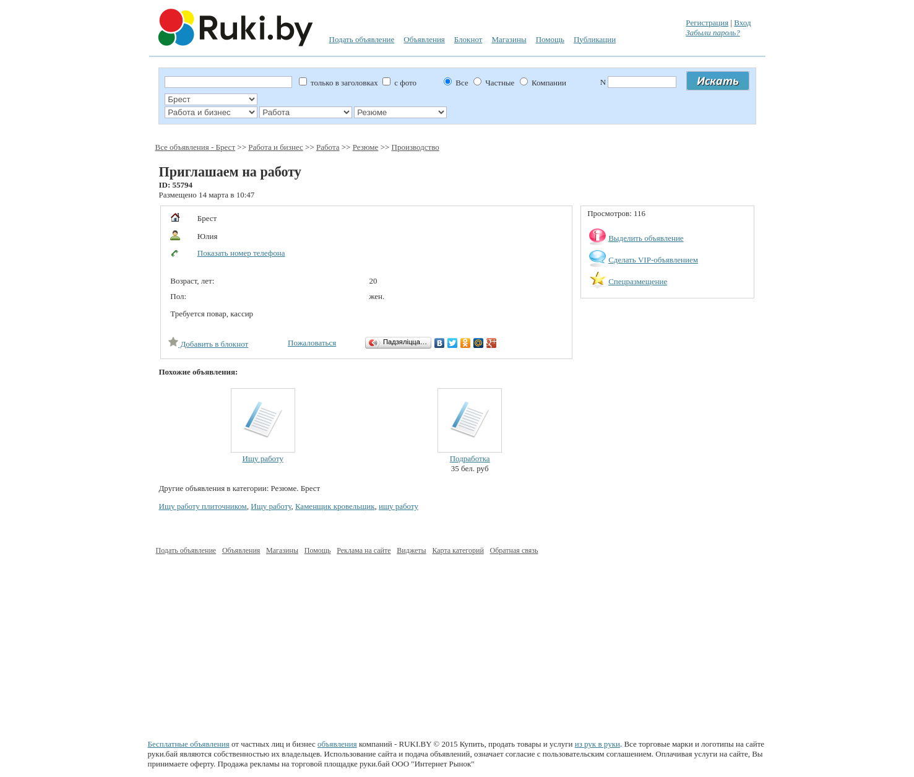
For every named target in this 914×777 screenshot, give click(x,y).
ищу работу (398, 506)
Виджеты (411, 550)
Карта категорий (457, 550)
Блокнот (468, 39)
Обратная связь (514, 550)
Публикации (595, 39)
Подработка (470, 458)
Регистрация (707, 22)
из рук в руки (597, 744)
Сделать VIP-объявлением (653, 259)
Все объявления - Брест (195, 147)
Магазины (508, 39)
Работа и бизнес (275, 147)
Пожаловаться (312, 342)
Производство (415, 147)
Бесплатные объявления (189, 744)
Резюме (366, 147)
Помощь (550, 39)
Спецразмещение (637, 281)
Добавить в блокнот (208, 344)
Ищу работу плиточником (203, 506)
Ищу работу (263, 458)
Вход (742, 22)
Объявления (424, 39)
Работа (328, 147)
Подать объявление (362, 39)
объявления (337, 744)
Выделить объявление (646, 238)
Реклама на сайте (363, 550)
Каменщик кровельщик (335, 506)
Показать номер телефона (241, 253)
